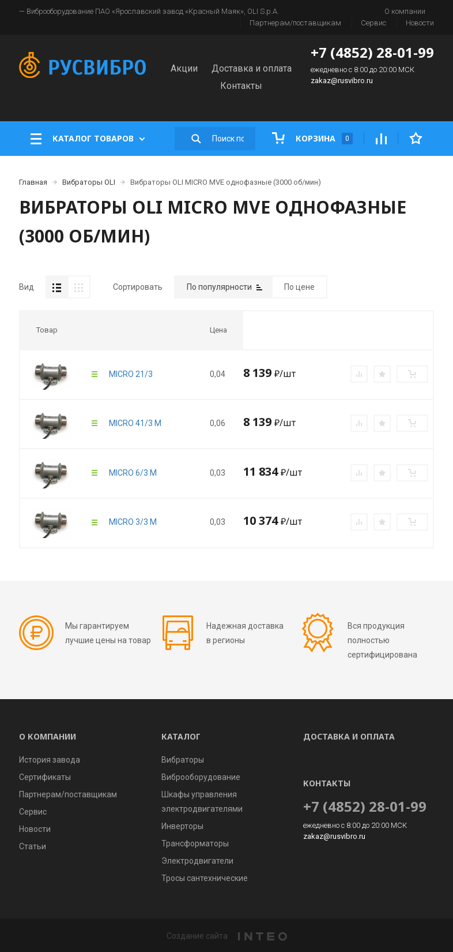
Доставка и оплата (252, 68)
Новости (420, 22)
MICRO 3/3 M (133, 522)
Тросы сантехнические (204, 878)
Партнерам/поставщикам (295, 22)
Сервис (373, 22)
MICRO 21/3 (131, 374)
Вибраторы (182, 759)
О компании (404, 11)
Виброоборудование (200, 777)
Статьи (32, 846)
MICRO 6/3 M (133, 472)
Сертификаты (45, 777)
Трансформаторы (195, 843)
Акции (184, 68)
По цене (299, 287)
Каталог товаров (88, 138)
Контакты (241, 85)
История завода (49, 759)
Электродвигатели (197, 860)
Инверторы (182, 826)
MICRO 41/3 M (135, 423)
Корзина (312, 138)
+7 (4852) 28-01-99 (372, 52)
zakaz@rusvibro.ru (342, 80)
